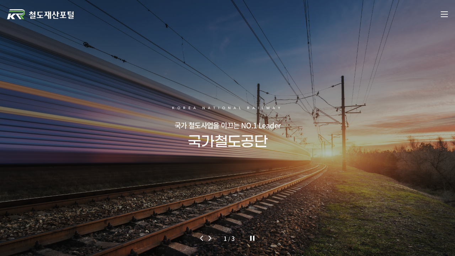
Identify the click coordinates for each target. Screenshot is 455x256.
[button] (202, 238)
